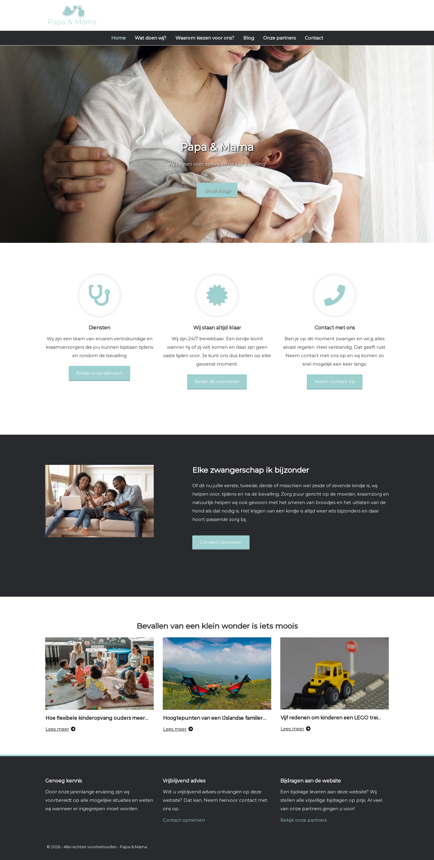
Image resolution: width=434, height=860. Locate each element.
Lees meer (60, 729)
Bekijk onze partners (303, 820)
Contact (314, 38)
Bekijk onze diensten (99, 373)
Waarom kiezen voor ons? (204, 38)
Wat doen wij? (150, 38)
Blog (248, 38)
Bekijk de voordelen (217, 381)
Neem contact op (334, 381)
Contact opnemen (184, 820)
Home (118, 38)
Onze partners (279, 38)
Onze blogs (217, 190)
